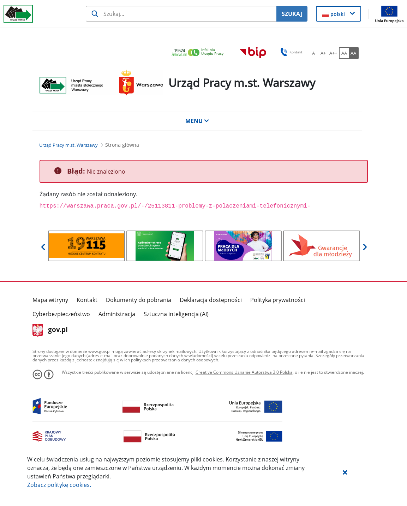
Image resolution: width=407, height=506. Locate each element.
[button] (345, 472)
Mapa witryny (50, 300)
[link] (199, 53)
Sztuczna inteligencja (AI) (176, 314)
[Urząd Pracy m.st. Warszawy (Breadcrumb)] (68, 145)
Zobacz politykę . (59, 485)
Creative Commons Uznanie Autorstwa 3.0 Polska (244, 372)
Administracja (116, 314)
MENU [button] (197, 121)
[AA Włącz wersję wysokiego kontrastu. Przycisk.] (354, 53)
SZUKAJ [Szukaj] (292, 14)
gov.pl (50, 330)
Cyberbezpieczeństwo (61, 314)
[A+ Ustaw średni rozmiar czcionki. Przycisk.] (323, 53)
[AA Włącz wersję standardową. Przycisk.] (344, 53)
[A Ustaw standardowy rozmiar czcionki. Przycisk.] (313, 53)
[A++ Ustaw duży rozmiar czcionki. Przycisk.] (333, 53)
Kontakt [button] (290, 52)
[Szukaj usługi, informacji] (181, 14)
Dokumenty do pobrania (138, 300)
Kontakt (87, 300)
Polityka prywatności (277, 300)
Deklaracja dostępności (211, 300)
